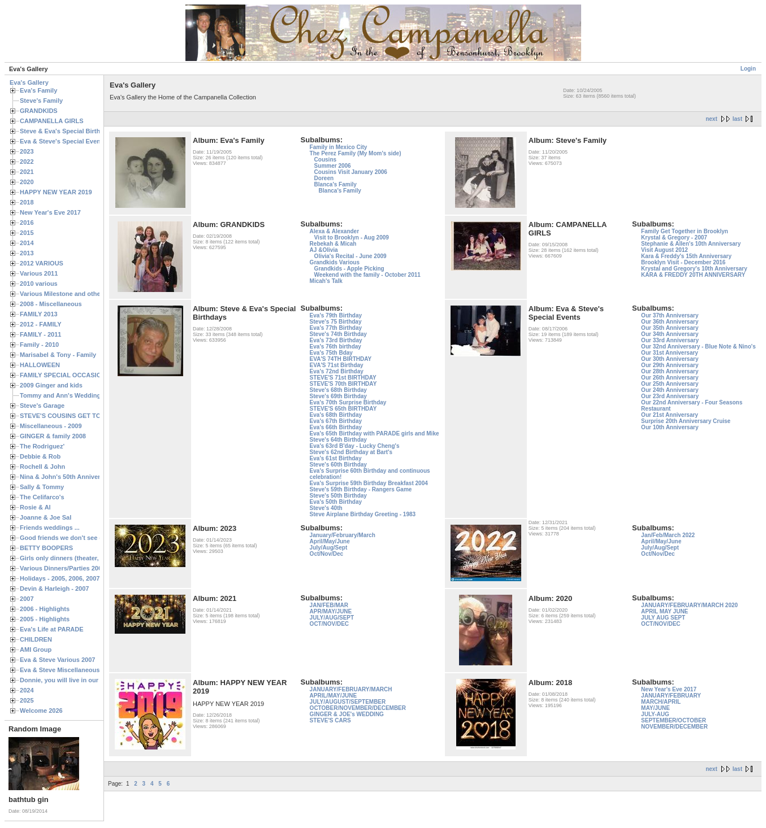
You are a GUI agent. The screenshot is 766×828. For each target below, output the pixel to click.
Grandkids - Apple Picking (349, 268)
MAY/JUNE (655, 708)
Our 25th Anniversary (669, 384)
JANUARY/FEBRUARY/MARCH (351, 689)
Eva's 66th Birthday (336, 427)
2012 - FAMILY (41, 324)
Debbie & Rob (40, 456)
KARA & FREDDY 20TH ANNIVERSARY (693, 275)
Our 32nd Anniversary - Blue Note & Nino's (698, 346)
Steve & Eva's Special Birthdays (67, 131)
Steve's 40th (326, 508)
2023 (27, 151)
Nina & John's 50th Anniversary (66, 476)
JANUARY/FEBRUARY (671, 695)
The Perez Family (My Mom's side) (355, 153)
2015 (27, 232)
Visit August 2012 (664, 250)
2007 (27, 598)
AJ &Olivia (324, 250)
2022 (27, 161)
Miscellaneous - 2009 (51, 425)
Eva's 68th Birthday (336, 415)
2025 (27, 700)
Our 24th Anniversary (669, 390)
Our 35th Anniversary (669, 328)
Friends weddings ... (50, 527)
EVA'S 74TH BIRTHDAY (341, 359)
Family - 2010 (39, 344)
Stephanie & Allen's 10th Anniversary (691, 244)
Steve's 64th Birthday (338, 440)
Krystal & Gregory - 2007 (674, 237)
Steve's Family (41, 100)
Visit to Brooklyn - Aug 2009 (351, 237)
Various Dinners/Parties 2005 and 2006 (76, 568)
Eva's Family (38, 90)
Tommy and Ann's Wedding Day (67, 395)
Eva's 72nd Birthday (336, 371)
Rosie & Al (35, 507)
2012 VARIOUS (41, 263)
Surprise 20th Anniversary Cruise (685, 421)
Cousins (325, 159)
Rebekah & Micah (333, 244)
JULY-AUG (655, 714)
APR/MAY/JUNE (331, 611)
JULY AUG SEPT (663, 618)
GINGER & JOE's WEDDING (347, 714)
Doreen (324, 178)
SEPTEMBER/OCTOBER (673, 720)
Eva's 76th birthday (335, 346)
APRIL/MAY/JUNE (333, 695)
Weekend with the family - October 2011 (367, 275)
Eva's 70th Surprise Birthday (348, 402)
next (711, 119)
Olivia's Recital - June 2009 (350, 256)
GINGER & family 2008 (53, 436)
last (737, 119)
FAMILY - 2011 (40, 334)
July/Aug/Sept (329, 547)
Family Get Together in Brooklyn (684, 231)
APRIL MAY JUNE (664, 611)
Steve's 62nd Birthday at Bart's (351, 452)
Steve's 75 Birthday (336, 322)
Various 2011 (39, 273)
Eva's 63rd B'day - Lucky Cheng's (355, 446)
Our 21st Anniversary (669, 415)
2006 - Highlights (45, 608)
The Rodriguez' (42, 446)
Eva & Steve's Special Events (63, 141)
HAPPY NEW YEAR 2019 (56, 192)
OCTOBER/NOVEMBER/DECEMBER (358, 708)
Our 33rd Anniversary (670, 340)
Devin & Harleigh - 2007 (54, 588)
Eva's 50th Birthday (336, 502)
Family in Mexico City (338, 147)
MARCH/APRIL (661, 702)
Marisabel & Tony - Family (58, 354)
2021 (27, 171)
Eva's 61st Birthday (336, 458)
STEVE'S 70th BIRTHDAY (343, 384)
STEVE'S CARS (330, 720)
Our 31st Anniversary (669, 353)
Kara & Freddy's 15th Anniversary (686, 256)
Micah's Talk (326, 281)
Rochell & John (42, 466)
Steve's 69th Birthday (338, 396)
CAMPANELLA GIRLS (52, 120)
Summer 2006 (332, 166)
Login (748, 69)
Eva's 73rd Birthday (336, 340)
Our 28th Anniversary (669, 371)
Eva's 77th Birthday (336, 328)
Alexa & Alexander (334, 231)
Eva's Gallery (29, 82)
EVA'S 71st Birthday (336, 365)
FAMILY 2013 (39, 314)
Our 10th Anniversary (669, 427)
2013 (27, 253)
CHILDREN (36, 639)
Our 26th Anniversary (669, 377)
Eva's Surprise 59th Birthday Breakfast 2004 (369, 483)
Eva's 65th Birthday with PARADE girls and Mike (374, 433)
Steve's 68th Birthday (338, 390)
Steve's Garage (42, 405)
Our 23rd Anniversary (670, 396)
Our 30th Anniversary (669, 359)
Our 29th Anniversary (669, 365)
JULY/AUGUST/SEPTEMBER (348, 702)
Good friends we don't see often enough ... (82, 537)
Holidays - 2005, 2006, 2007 (59, 578)
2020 (27, 181)
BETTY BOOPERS (46, 547)
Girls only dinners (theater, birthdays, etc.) (82, 558)
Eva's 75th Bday (331, 353)
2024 (27, 690)
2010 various (39, 283)
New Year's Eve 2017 (50, 212)
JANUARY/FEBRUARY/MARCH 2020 (689, 605)
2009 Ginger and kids (51, 385)
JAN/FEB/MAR (329, 605)
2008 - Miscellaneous (51, 303)
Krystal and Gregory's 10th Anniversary (694, 268)
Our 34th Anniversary (669, 334)
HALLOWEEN (40, 364)
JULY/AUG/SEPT (332, 618)
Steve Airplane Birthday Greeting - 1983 (363, 514)
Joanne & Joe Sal (45, 517)
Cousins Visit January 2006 (350, 172)
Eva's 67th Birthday (336, 421)
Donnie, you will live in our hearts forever (80, 680)
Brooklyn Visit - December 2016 (683, 262)
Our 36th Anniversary (669, 322)
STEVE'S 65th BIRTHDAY (343, 409)
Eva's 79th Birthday (336, 315)
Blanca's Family (335, 184)
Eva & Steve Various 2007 (58, 659)
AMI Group (35, 649)
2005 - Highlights (45, 619)
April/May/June (330, 541)
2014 (27, 242)
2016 (27, 222)
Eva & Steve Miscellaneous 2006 (67, 669)
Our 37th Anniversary (669, 315)
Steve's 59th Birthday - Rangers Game (361, 489)
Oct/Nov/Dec (326, 554)
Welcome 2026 (41, 710)
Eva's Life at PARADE (52, 629)
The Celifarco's (42, 497)
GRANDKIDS (39, 110)
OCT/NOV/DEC (329, 624)
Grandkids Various (335, 262)
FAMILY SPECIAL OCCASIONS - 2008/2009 (82, 375)
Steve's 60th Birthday (338, 464)
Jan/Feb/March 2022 (668, 535)
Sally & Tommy (42, 486)
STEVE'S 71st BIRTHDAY (343, 377)
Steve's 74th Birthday (338, 334)
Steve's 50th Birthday (338, 496)
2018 (27, 202)
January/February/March (342, 535)
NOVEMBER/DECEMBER (674, 727)
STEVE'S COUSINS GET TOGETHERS (75, 415)
